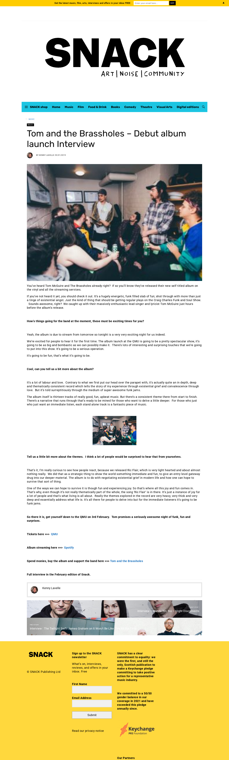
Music (69, 107)
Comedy (130, 107)
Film (81, 107)
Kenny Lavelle (46, 155)
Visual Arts (164, 107)
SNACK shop (39, 107)
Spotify (69, 547)
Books (115, 107)
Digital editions (188, 107)
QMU (54, 534)
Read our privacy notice (88, 731)
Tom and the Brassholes (127, 561)
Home (56, 107)
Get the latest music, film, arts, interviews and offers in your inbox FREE (92, 3)
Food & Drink (97, 107)
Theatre (146, 107)
